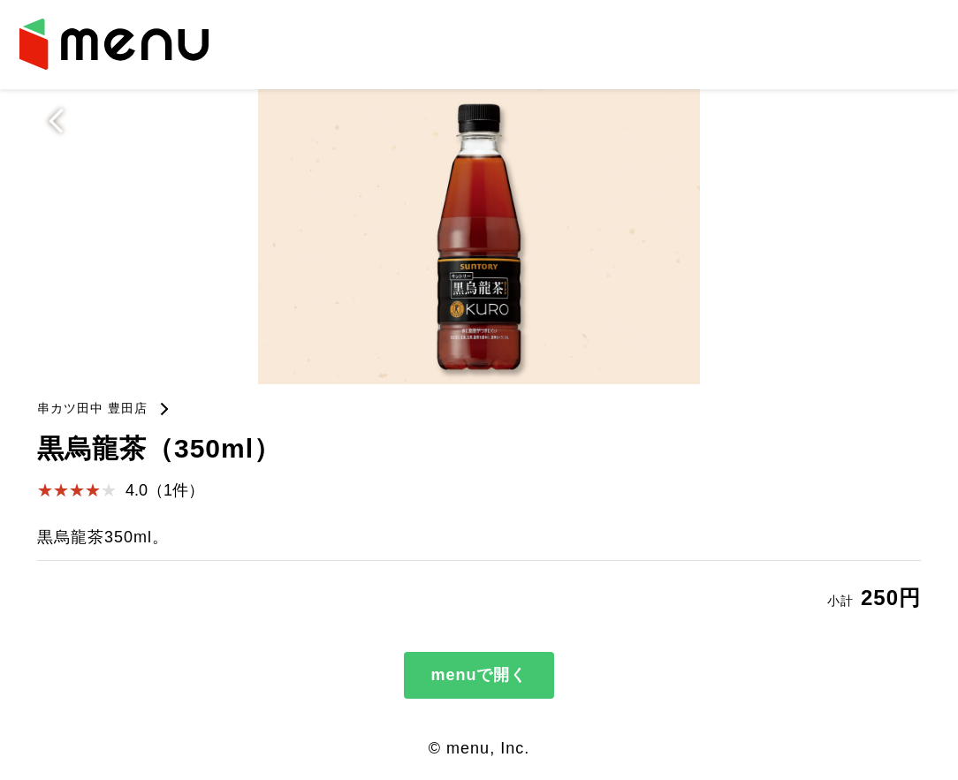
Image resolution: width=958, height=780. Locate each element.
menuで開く (478, 675)
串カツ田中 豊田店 (92, 408)
